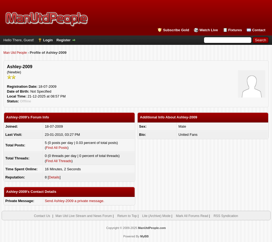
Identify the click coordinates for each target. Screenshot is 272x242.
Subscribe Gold (176, 30)
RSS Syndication (226, 216)
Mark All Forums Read (192, 216)
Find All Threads (59, 161)
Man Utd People (15, 53)
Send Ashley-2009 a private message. (74, 201)
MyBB (144, 236)
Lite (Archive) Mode (156, 216)
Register (64, 40)
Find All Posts (56, 148)
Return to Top (127, 216)
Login (48, 40)
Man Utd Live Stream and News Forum (83, 216)
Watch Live (208, 30)
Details (54, 177)
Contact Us (42, 216)
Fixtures (235, 30)
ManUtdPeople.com (152, 228)
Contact (258, 30)
